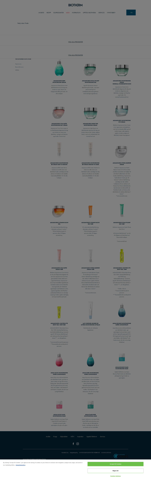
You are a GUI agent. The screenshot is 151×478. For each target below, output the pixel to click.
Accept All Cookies (115, 465)
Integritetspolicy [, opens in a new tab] (20, 466)
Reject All (115, 472)
